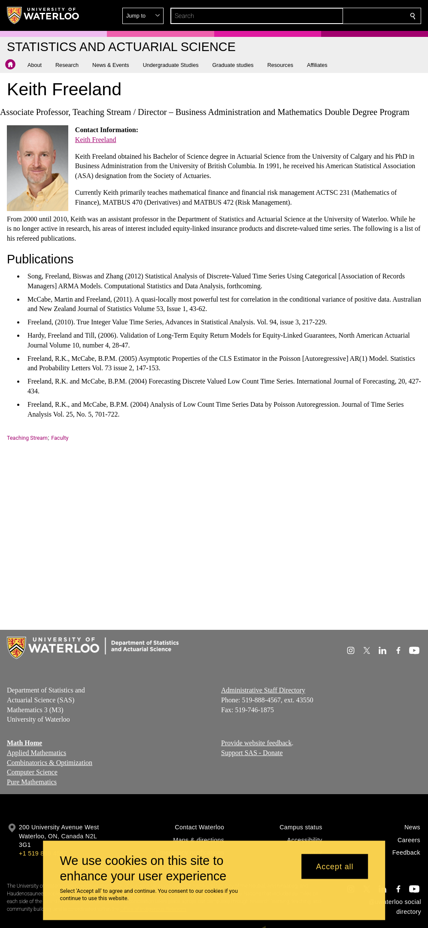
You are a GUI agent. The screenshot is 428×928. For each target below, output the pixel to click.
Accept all (334, 866)
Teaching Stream (27, 438)
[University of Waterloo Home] (43, 15)
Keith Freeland (95, 139)
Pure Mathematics (32, 782)
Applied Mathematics (36, 752)
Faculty (59, 438)
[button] (351, 16)
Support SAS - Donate (252, 752)
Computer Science (32, 772)
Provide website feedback (256, 743)
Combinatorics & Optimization (49, 762)
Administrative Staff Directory (263, 690)
